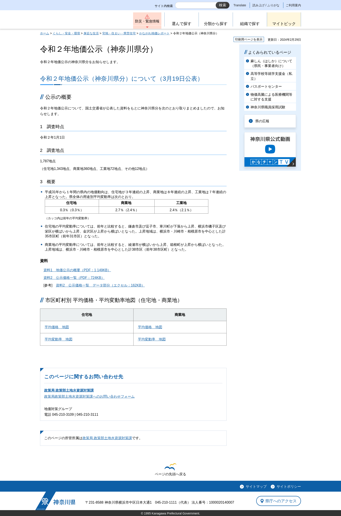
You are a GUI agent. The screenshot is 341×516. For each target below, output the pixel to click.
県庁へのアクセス (281, 501)
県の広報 (262, 121)
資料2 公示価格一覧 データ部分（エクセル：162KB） (100, 285)
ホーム (44, 33)
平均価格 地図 (57, 327)
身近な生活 (91, 33)
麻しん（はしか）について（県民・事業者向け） (271, 63)
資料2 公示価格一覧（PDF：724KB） (74, 278)
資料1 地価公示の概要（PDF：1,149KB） (77, 270)
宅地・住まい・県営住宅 (119, 33)
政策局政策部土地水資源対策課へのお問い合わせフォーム (89, 396)
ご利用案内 (293, 5)
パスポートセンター (266, 86)
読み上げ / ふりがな (265, 5)
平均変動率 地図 (58, 339)
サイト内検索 (164, 6)
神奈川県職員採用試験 (268, 107)
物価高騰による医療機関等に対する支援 (271, 97)
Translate (240, 5)
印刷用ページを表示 (248, 39)
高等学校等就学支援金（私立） (271, 76)
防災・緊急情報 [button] (147, 21)
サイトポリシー (289, 486)
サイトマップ (256, 486)
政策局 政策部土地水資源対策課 (69, 390)
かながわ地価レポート (154, 33)
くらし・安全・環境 (66, 33)
